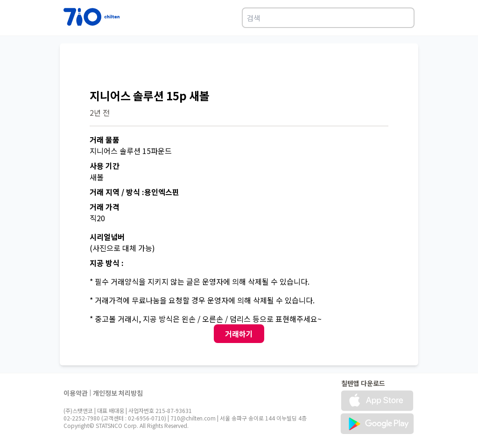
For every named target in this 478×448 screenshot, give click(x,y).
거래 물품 (105, 139)
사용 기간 (105, 165)
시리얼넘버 (107, 236)
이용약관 (75, 393)
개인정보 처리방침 (118, 393)
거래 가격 (105, 206)
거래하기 (239, 333)
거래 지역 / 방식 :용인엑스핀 (134, 191)
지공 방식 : (107, 262)
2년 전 (100, 112)
